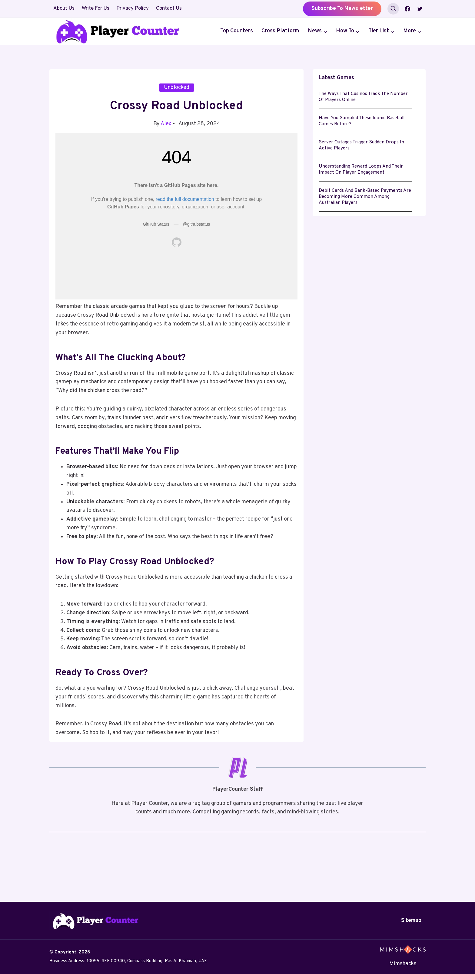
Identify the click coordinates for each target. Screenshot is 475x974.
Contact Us (169, 8)
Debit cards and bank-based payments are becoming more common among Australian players (361, 208)
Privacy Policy (132, 8)
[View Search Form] (393, 9)
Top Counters (236, 31)
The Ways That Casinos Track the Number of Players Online (364, 98)
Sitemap (411, 920)
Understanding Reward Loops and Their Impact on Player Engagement (361, 178)
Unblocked (176, 87)
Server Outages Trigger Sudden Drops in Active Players (363, 151)
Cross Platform (280, 31)
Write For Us (95, 8)
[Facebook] (407, 8)
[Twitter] (419, 8)
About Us (64, 8)
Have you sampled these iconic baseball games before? (363, 124)
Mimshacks (403, 963)
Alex (166, 123)
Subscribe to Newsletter (342, 8)
